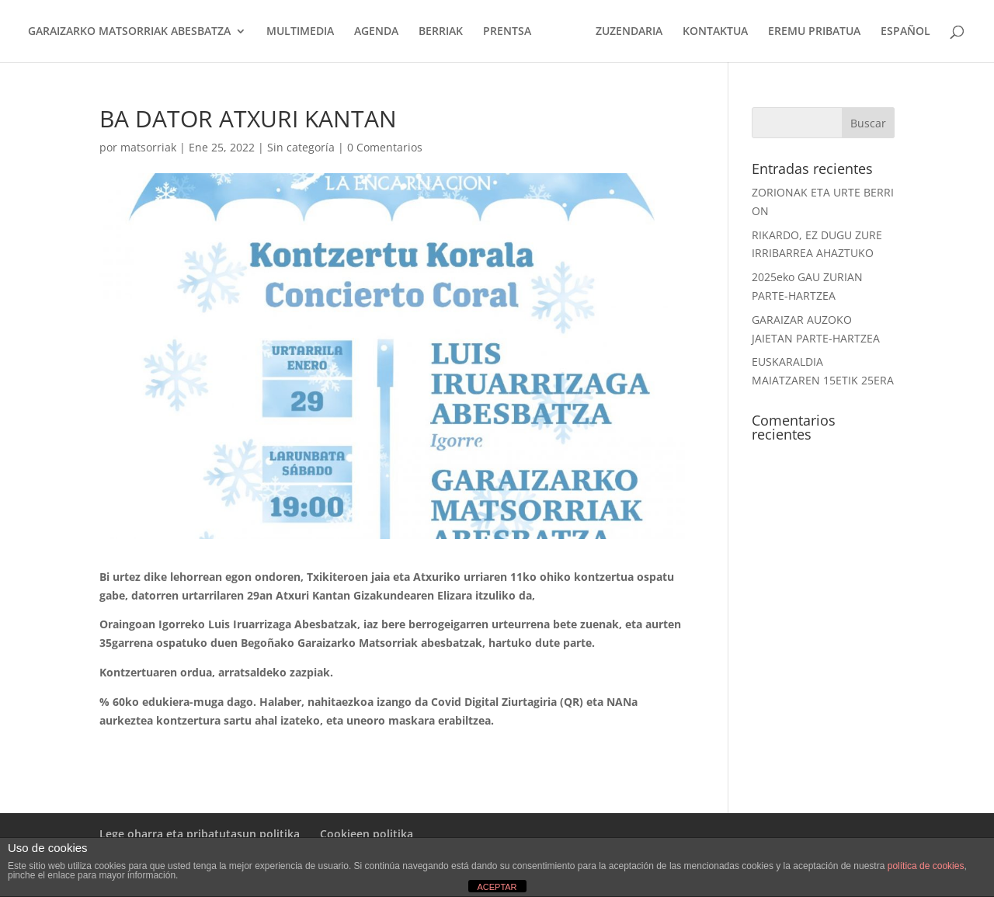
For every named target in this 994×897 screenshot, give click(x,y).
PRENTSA (507, 32)
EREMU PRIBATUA (814, 32)
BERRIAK (441, 32)
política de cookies (926, 865)
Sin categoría (301, 147)
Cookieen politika (366, 833)
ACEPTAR (496, 887)
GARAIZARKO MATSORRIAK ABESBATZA (129, 32)
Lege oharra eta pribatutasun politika (199, 833)
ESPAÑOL (905, 32)
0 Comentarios (384, 147)
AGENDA (376, 32)
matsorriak (148, 147)
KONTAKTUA (715, 32)
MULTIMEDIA (300, 32)
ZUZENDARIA (629, 32)
